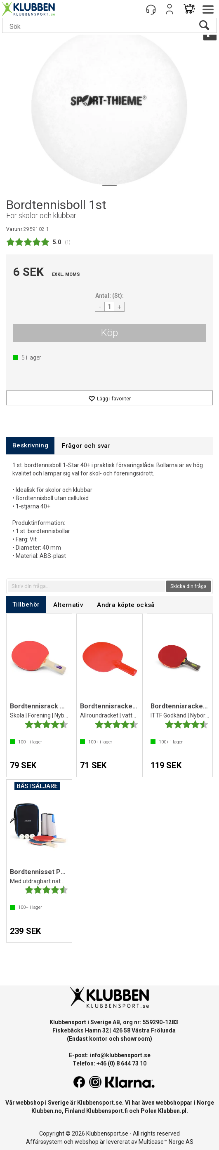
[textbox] (87, 586)
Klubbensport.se (99, 1102)
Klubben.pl (172, 1111)
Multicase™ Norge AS (166, 1141)
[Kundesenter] (151, 9)
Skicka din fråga (188, 586)
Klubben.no (46, 1111)
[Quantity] (110, 307)
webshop (87, 1141)
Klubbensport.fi (107, 1111)
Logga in (169, 9)
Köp (109, 333)
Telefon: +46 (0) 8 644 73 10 (109, 1063)
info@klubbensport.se (120, 1055)
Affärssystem (44, 1141)
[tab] (30, 445)
